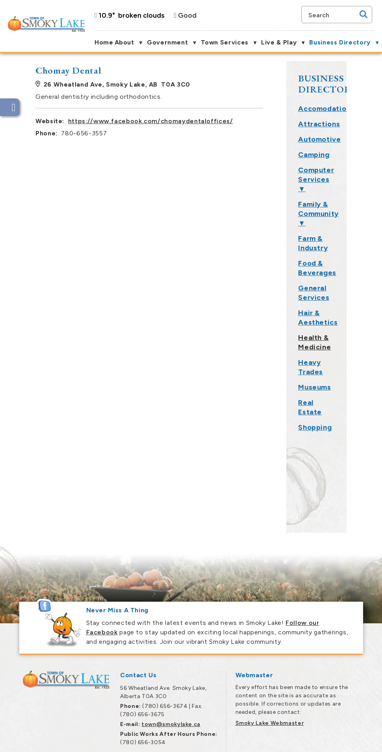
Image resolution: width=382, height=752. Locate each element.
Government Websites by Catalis (285, 740)
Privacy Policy (350, 740)
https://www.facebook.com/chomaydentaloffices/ (234, 121)
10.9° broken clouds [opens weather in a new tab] (132, 15)
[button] (363, 14)
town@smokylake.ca (170, 677)
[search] (332, 14)
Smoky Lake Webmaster (270, 676)
